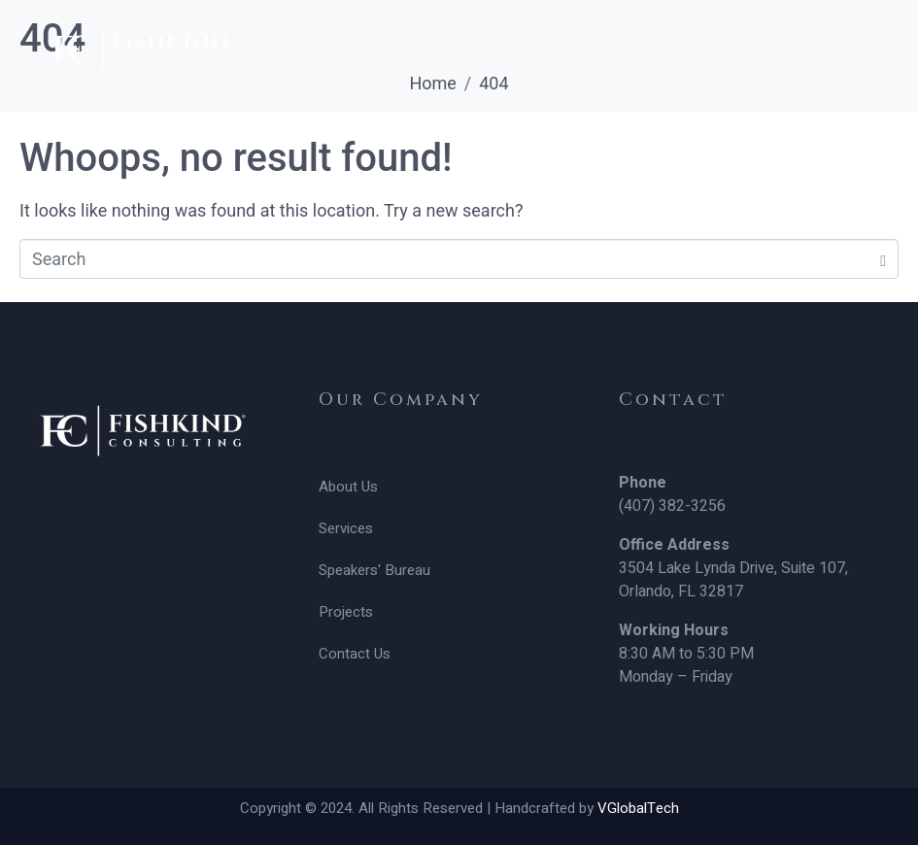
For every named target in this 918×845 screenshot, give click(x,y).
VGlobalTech (638, 808)
